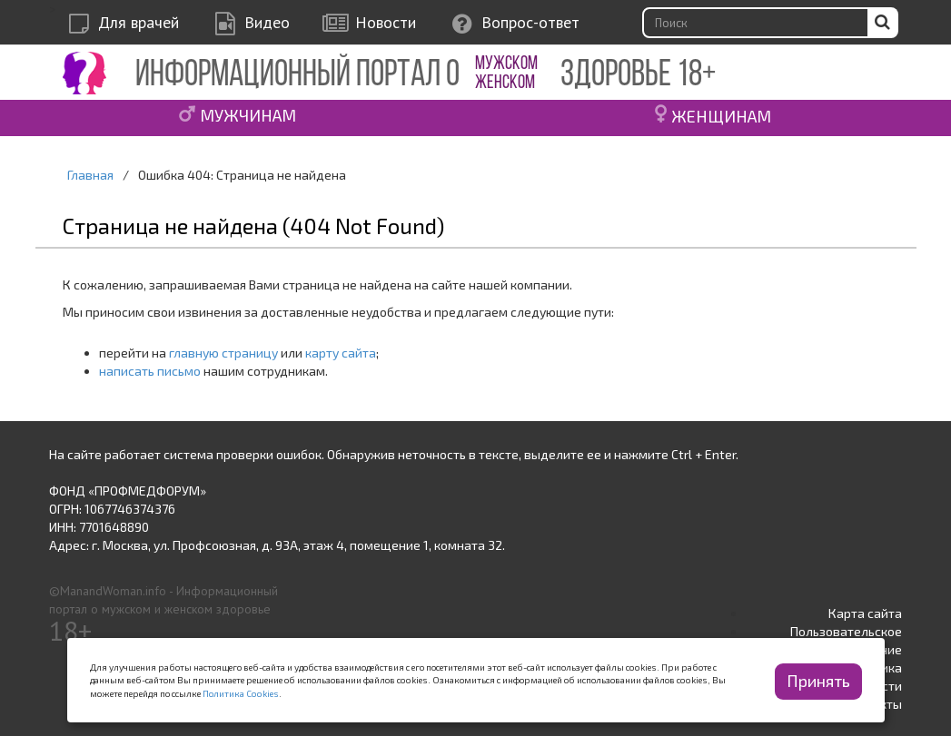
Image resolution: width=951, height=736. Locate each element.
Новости (385, 22)
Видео (267, 22)
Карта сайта (865, 613)
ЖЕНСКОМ (505, 83)
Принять (818, 681)
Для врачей (138, 22)
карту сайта (340, 352)
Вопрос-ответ (530, 22)
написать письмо (150, 370)
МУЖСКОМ (506, 64)
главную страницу (223, 352)
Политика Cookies (241, 693)
